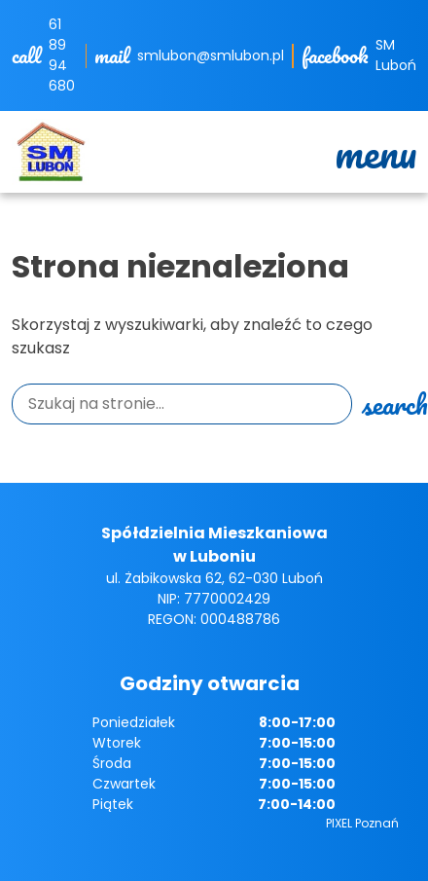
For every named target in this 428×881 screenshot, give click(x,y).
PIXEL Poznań (362, 823)
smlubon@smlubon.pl (210, 55)
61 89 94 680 (62, 55)
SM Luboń (395, 55)
